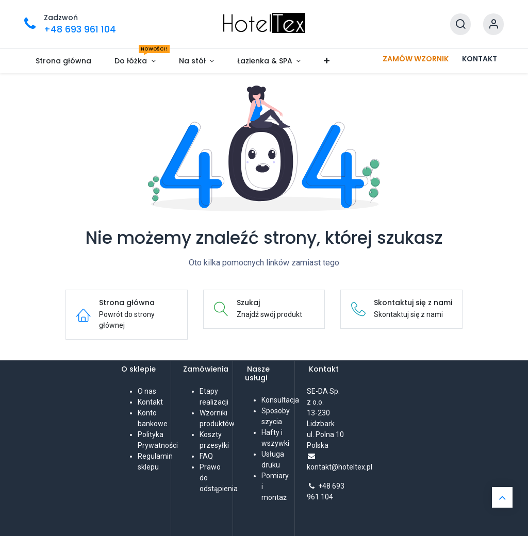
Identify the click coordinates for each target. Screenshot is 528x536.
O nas (147, 391)
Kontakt (150, 402)
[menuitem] (63, 61)
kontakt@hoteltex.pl (339, 467)
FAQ (206, 456)
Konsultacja (280, 400)
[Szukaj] (460, 24)
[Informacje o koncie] (493, 24)
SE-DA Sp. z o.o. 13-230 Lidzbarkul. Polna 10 (325, 413)
